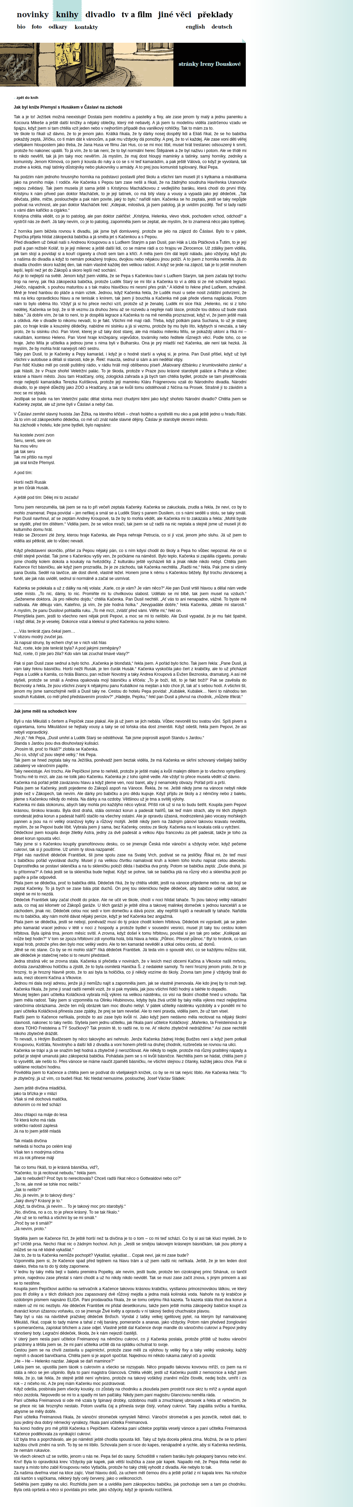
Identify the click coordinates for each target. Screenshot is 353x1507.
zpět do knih (27, 98)
